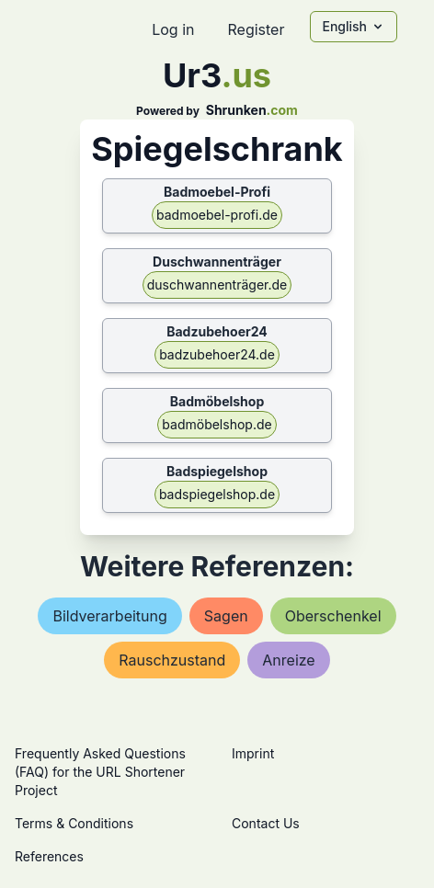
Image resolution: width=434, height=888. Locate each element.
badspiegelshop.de (217, 494)
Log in (173, 29)
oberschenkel (333, 616)
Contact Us (266, 823)
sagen (226, 616)
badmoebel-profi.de (217, 214)
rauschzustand (172, 660)
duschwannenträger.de (217, 284)
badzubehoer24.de (217, 354)
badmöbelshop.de (216, 424)
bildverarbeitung (109, 616)
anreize (288, 660)
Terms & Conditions (74, 823)
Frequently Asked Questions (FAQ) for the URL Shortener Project (100, 772)
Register (255, 29)
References (49, 856)
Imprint (253, 753)
